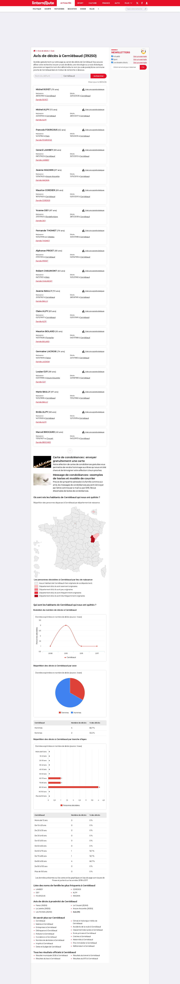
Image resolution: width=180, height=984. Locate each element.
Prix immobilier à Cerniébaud (85, 943)
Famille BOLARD (42, 342)
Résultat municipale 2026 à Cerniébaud (52, 955)
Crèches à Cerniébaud (82, 936)
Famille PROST (42, 261)
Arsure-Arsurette (52, 176)
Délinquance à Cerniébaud (46, 930)
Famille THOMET (43, 241)
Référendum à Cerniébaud (83, 946)
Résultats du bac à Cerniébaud (48, 959)
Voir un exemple (140, 56)
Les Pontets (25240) (44, 912)
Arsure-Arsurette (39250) (83, 909)
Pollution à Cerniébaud (45, 934)
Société (47, 9)
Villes (91, 9)
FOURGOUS (40, 896)
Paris (47, 136)
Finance (106, 3)
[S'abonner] (129, 67)
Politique (37, 9)
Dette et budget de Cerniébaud (48, 947)
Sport (80, 3)
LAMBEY (39, 889)
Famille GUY (41, 382)
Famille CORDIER (43, 200)
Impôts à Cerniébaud (44, 943)
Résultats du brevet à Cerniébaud (86, 955)
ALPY (75, 893)
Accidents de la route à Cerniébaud (87, 927)
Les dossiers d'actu (119, 62)
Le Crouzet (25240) (80, 905)
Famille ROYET (42, 100)
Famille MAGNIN (42, 180)
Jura (52, 51)
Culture (93, 3)
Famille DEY (41, 221)
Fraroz (48, 358)
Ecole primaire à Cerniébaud (84, 933)
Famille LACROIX (43, 362)
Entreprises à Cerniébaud (46, 927)
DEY (37, 893)
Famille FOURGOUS (44, 140)
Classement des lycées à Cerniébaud (88, 930)
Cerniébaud (50, 96)
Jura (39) (76, 912)
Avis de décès (43, 51)
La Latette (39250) (43, 909)
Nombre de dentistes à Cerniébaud (50, 940)
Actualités (65, 3)
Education (72, 9)
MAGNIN (76, 896)
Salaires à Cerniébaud (44, 924)
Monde (83, 9)
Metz (47, 277)
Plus (128, 3)
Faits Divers (59, 9)
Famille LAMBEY (42, 160)
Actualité (115, 56)
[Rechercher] (136, 9)
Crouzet (50, 438)
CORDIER (77, 889)
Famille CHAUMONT (44, 281)
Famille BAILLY (42, 301)
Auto (117, 3)
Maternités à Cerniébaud (83, 940)
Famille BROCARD (43, 442)
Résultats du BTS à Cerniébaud (85, 959)
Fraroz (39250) (41, 905)
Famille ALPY (41, 120)
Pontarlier (50, 338)
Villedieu (51, 237)
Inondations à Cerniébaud (46, 937)
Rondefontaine (52, 217)
